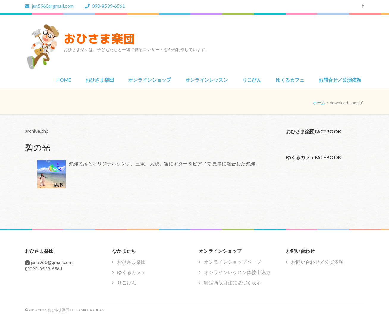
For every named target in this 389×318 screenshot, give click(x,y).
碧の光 (37, 147)
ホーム (319, 102)
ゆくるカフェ (290, 80)
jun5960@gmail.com (49, 6)
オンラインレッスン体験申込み (237, 272)
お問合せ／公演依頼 (340, 80)
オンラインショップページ (232, 262)
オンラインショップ (149, 80)
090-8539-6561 (105, 6)
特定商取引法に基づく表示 (232, 282)
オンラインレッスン (206, 80)
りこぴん (251, 80)
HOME (63, 80)
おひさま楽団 (99, 38)
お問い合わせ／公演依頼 (317, 262)
